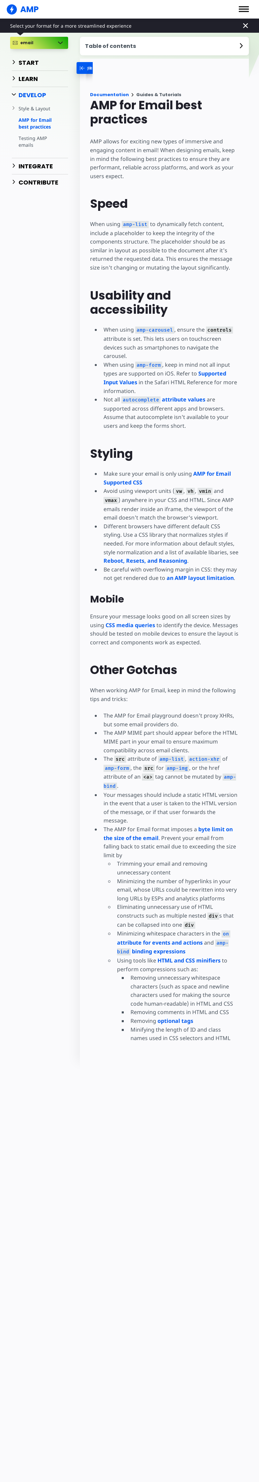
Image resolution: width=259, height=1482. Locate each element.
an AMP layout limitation (199, 578)
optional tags (175, 1011)
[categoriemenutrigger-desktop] (101, 68)
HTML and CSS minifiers (188, 951)
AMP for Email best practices (35, 123)
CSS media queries (130, 625)
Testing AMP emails (32, 141)
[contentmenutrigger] (164, 46)
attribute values (162, 399)
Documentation (109, 94)
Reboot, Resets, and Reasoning (145, 560)
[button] (244, 9)
